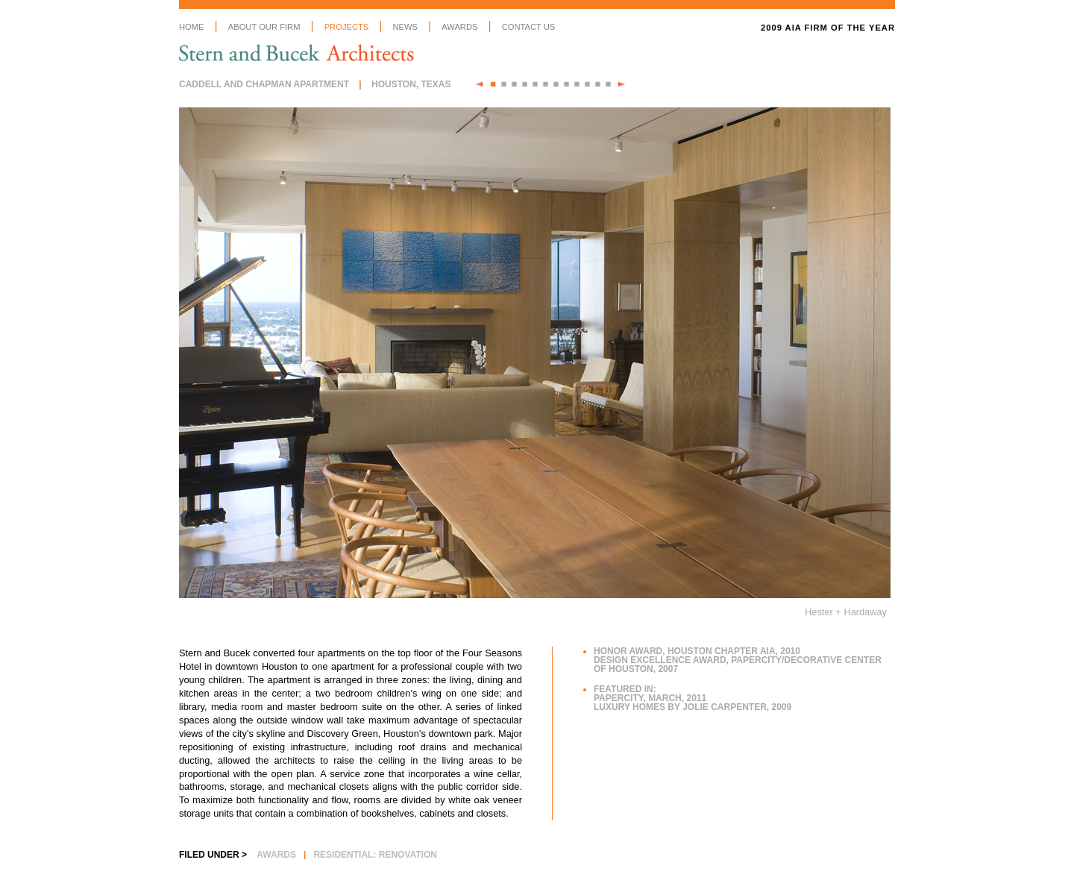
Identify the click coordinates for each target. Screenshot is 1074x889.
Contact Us (529, 26)
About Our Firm (264, 26)
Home (191, 26)
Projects (346, 26)
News (405, 26)
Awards (459, 26)
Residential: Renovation (375, 854)
